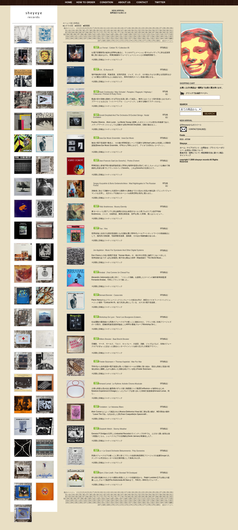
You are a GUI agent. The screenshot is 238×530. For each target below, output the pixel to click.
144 (71, 39)
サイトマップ (185, 155)
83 (139, 33)
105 (111, 35)
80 (129, 33)
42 (105, 31)
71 (98, 33)
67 (84, 33)
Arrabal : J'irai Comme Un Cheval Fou (111, 273)
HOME (68, 2)
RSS (182, 139)
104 (107, 35)
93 (64, 35)
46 (119, 31)
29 (168, 28)
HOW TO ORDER (85, 2)
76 (115, 33)
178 (148, 41)
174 (130, 41)
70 (94, 33)
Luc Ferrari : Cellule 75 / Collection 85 (111, 48)
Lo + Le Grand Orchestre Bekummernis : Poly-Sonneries (119, 451)
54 (147, 31)
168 (103, 41)
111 (139, 35)
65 (77, 33)
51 (136, 31)
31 (66, 31)
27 (161, 28)
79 (126, 33)
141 (166, 37)
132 (125, 37)
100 (89, 35)
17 (126, 28)
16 (122, 28)
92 (171, 33)
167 (99, 41)
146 (80, 39)
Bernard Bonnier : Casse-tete (108, 295)
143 (67, 39)
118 (170, 35)
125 (94, 37)
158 (134, 39)
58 (161, 31)
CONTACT (142, 2)
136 (143, 37)
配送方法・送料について (190, 153)
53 (143, 31)
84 (143, 33)
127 (103, 37)
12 (108, 28)
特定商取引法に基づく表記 (212, 153)
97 (78, 35)
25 (154, 28)
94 (68, 35)
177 (144, 41)
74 (108, 33)
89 (161, 33)
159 (139, 39)
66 (80, 33)
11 (105, 28)
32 (70, 31)
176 (139, 41)
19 (133, 28)
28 (164, 28)
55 (150, 31)
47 (122, 31)
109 (130, 35)
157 (130, 39)
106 (116, 35)
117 (166, 35)
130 (116, 37)
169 (108, 41)
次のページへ (167, 41)
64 (73, 33)
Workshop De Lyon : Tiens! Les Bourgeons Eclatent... (117, 317)
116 (161, 35)
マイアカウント (193, 148)
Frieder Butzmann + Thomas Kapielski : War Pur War (117, 362)
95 (72, 35)
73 (105, 33)
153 (111, 39)
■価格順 (78, 26)
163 (157, 39)
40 (98, 31)
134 (134, 37)
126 (98, 37)
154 (116, 39)
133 (130, 37)
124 (89, 37)
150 (98, 39)
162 (152, 39)
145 (76, 39)
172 (121, 41)
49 (129, 31)
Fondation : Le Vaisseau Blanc (108, 407)
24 (150, 28)
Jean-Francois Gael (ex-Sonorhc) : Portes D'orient (116, 161)
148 (89, 39)
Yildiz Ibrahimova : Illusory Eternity (110, 207)
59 (164, 31)
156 (125, 39)
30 (171, 28)
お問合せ (204, 148)
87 (154, 33)
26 (157, 28)
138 (152, 37)
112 (143, 35)
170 (112, 41)
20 (136, 28)
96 (75, 35)
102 (98, 35)
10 (101, 28)
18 (129, 28)
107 (121, 35)
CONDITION (106, 2)
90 (164, 33)
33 (73, 31)
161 (148, 39)
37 (87, 31)
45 (115, 31)
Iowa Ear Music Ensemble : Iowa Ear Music (113, 138)
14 (115, 28)
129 (111, 37)
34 (77, 31)
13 (112, 28)
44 (112, 31)
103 (103, 35)
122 (80, 37)
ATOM (187, 139)
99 (85, 35)
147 (84, 39)
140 (161, 37)
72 (101, 33)
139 (157, 37)
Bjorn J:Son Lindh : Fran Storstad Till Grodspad (115, 473)
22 (143, 28)
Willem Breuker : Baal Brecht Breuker (111, 339)
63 (70, 33)
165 (166, 39)
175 (135, 41)
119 (67, 37)
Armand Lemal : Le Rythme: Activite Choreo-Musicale (117, 384)
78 (122, 33)
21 (139, 28)
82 (136, 33)
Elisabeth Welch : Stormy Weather (110, 429)
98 (82, 35)
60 (168, 31)
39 (94, 31)
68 (87, 33)
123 (84, 37)
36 (84, 31)
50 (133, 31)
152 (107, 39)
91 (168, 33)
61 (171, 31)
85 (147, 33)
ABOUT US (124, 2)
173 (126, 41)
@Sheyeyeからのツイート (191, 125)
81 (133, 33)
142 (170, 37)
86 (150, 33)
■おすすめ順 (68, 26)
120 (71, 37)
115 (157, 35)
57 (157, 31)
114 (152, 35)
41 (101, 31)
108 (125, 35)
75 (112, 33)
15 (119, 28)
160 (143, 39)
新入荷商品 (74, 23)
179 (153, 41)
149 (94, 39)
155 (121, 39)
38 (91, 31)
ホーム (65, 23)
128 (107, 37)
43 (108, 31)
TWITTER (160, 2)
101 (94, 35)
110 (134, 35)
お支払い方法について (194, 150)
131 (121, 37)
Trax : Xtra (100, 229)
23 (147, 28)
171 (117, 41)
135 (139, 37)
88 (157, 33)
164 (161, 39)
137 (148, 37)
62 (66, 33)
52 (139, 31)
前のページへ (69, 28)
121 (76, 37)
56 (154, 31)
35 (80, 31)
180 (157, 41)
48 (126, 31)
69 (91, 33)
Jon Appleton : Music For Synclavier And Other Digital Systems (118, 250)
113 (148, 35)
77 (119, 33)
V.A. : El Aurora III (103, 70)
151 (103, 39)
